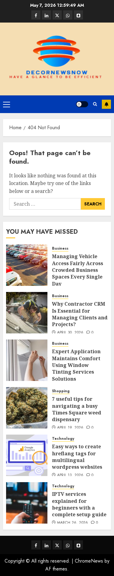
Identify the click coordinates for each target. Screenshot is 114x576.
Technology (63, 438)
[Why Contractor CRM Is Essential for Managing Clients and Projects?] (26, 312)
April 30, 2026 (70, 332)
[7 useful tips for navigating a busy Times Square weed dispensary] (26, 407)
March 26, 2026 (72, 523)
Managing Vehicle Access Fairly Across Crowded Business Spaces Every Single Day (77, 270)
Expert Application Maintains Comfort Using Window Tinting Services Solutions (76, 365)
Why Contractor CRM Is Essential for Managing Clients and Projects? (80, 314)
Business (60, 248)
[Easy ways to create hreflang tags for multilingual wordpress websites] (26, 455)
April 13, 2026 (70, 475)
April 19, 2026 (70, 427)
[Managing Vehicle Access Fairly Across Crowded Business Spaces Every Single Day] (26, 265)
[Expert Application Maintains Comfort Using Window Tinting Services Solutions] (26, 360)
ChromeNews (89, 560)
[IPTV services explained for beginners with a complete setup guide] (26, 503)
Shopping (61, 391)
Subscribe (106, 104)
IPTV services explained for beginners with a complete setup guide (79, 504)
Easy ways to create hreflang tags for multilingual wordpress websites (77, 456)
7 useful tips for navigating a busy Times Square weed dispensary (76, 409)
